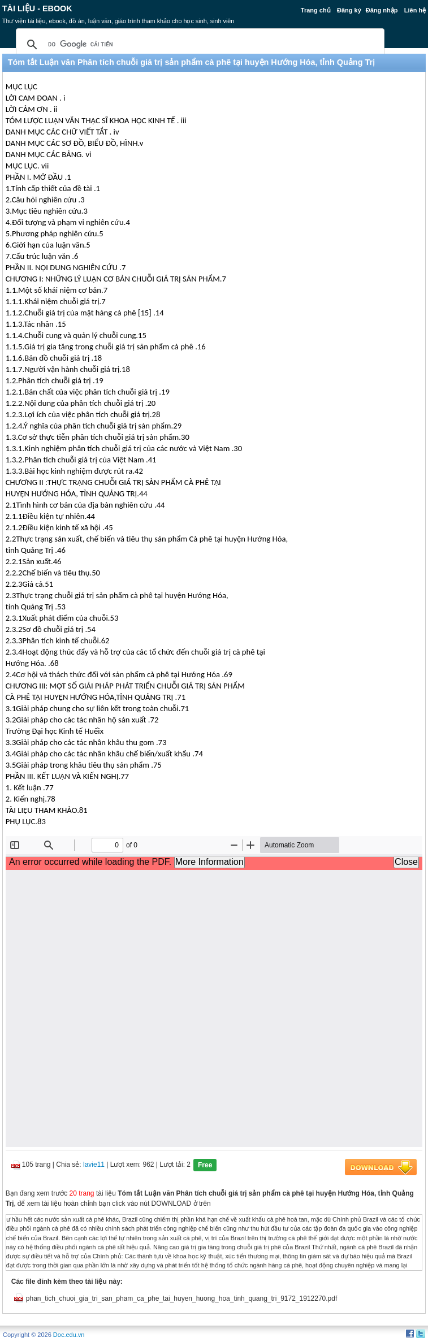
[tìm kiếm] (198, 44)
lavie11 (94, 1164)
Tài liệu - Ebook (37, 8)
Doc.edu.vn (69, 1334)
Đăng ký (349, 10)
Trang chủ (316, 10)
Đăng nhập (382, 10)
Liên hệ (415, 10)
